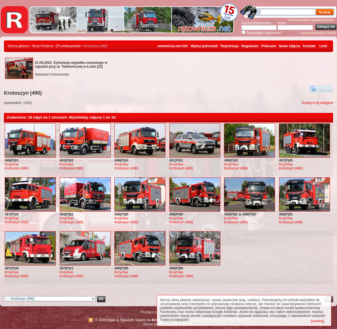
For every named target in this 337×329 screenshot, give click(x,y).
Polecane (268, 46)
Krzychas (12, 164)
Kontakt (309, 46)
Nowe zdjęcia (289, 46)
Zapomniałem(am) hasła (318, 33)
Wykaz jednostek (204, 46)
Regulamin (249, 46)
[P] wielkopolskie (68, 46)
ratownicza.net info (173, 46)
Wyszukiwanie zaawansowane (310, 20)
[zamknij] (317, 321)
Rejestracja (230, 46)
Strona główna (18, 46)
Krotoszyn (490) (17, 168)
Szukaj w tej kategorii (317, 103)
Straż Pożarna (42, 46)
